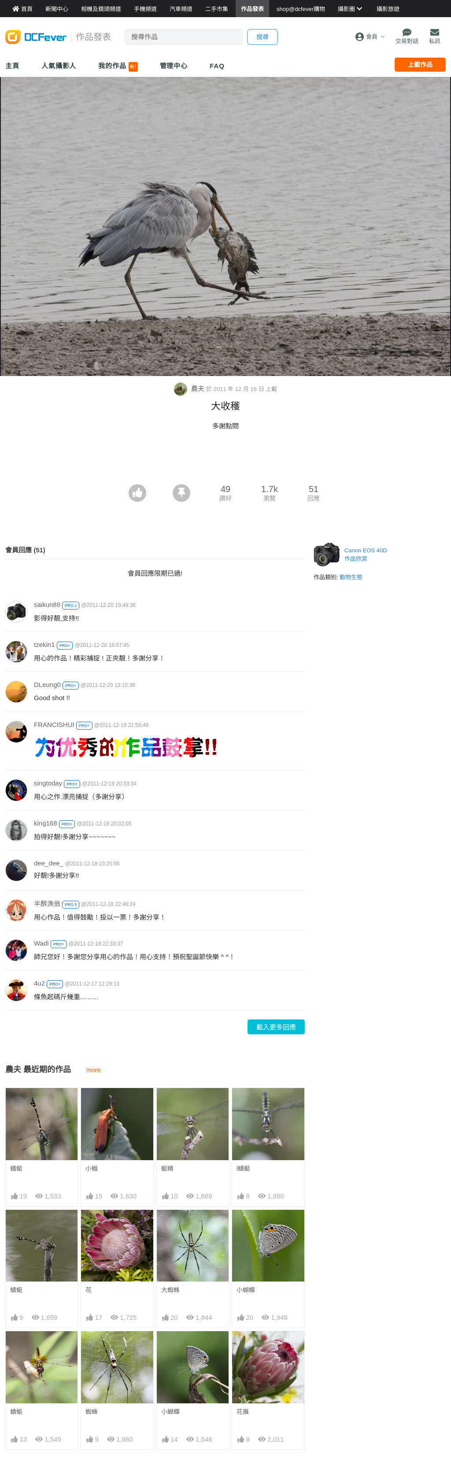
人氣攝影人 (59, 65)
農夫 (190, 388)
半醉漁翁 (47, 903)
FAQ (217, 65)
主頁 (12, 65)
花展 (243, 1411)
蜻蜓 (16, 1168)
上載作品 (420, 64)
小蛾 (91, 1168)
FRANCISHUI (54, 724)
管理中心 (174, 65)
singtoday (48, 783)
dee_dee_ (48, 863)
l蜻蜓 (243, 1168)
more (93, 1070)
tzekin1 (44, 644)
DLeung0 (47, 684)
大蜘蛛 (170, 1289)
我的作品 (117, 67)
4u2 (39, 983)
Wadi (41, 943)
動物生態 (351, 577)
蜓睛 (167, 1168)
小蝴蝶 (246, 1289)
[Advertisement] (225, 460)
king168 (45, 823)
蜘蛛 (91, 1411)
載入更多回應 (276, 1027)
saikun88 (47, 604)
